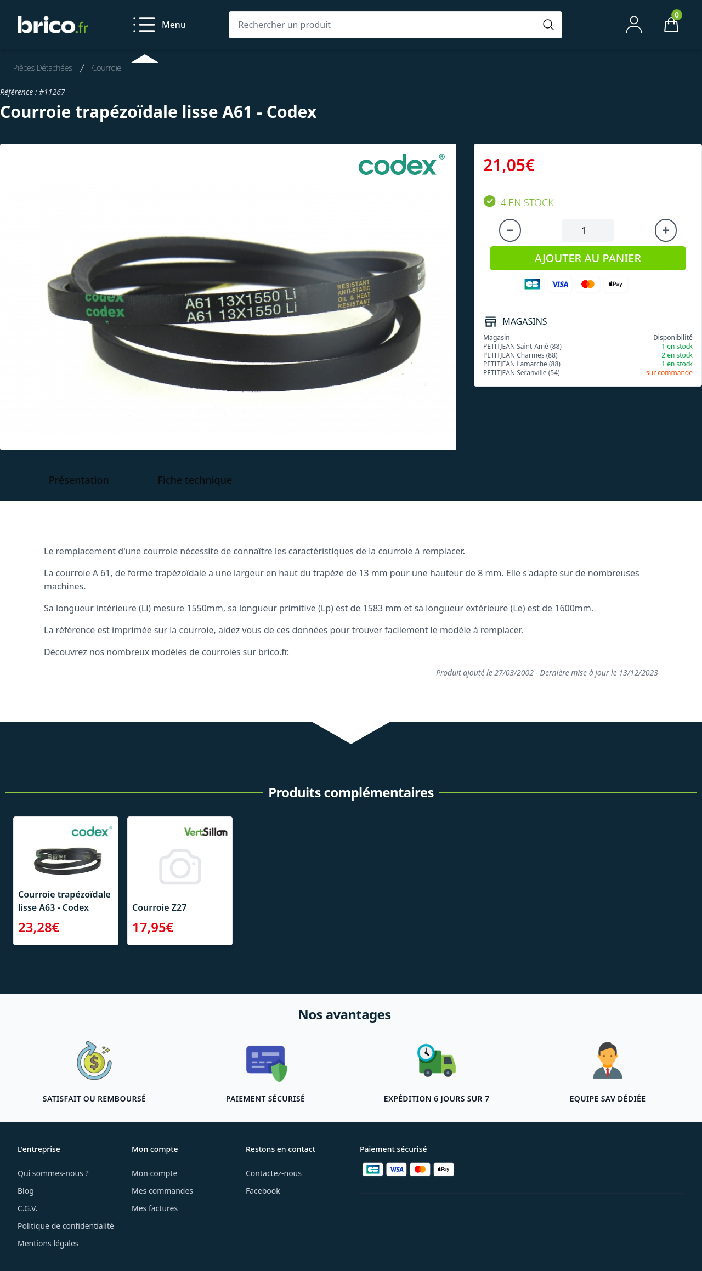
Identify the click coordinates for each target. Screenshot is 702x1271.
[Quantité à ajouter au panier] (588, 230)
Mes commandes (162, 1190)
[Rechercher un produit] (384, 25)
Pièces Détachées (42, 68)
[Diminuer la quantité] (510, 230)
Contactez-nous (274, 1173)
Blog (26, 1190)
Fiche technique (195, 479)
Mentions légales (48, 1243)
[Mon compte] (634, 24)
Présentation (79, 479)
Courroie (106, 68)
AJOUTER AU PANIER (588, 258)
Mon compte (154, 1173)
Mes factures (155, 1208)
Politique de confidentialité (66, 1226)
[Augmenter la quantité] (666, 230)
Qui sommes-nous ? (53, 1173)
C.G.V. (27, 1208)
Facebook (263, 1190)
